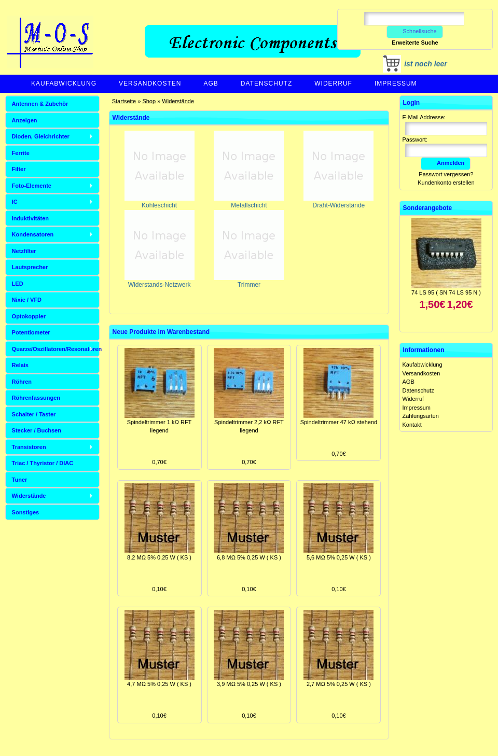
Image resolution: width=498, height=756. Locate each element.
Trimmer (249, 281)
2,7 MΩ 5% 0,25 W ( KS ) (339, 684)
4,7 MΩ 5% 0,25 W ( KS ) (159, 684)
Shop (149, 101)
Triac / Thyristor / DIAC (43, 463)
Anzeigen (24, 120)
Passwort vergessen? (446, 174)
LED (17, 284)
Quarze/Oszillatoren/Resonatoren (56, 349)
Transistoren (29, 447)
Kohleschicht (160, 202)
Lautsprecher (30, 267)
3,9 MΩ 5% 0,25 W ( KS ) (249, 684)
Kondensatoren (33, 234)
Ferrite (21, 153)
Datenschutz (266, 83)
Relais (20, 365)
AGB (210, 83)
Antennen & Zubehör (40, 104)
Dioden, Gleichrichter (41, 136)
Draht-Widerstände (338, 202)
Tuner (19, 480)
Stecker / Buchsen (36, 430)
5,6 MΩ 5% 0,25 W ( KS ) (339, 557)
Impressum (396, 83)
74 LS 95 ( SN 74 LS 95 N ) (446, 292)
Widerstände (178, 101)
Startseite (124, 101)
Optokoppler (29, 316)
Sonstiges (25, 512)
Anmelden (445, 163)
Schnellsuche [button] (415, 31)
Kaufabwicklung (63, 83)
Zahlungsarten (421, 416)
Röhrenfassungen (36, 398)
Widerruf (333, 83)
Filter (19, 169)
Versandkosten (150, 83)
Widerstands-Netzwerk (160, 281)
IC (15, 202)
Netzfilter (24, 251)
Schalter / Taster (34, 414)
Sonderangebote (427, 208)
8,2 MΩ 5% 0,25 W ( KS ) (159, 557)
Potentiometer (31, 332)
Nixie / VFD (27, 300)
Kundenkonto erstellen (446, 182)
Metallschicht (249, 202)
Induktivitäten (30, 218)
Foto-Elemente (31, 186)
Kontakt (412, 425)
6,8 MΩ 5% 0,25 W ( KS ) (249, 557)
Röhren (22, 382)
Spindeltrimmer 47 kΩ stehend (338, 422)
